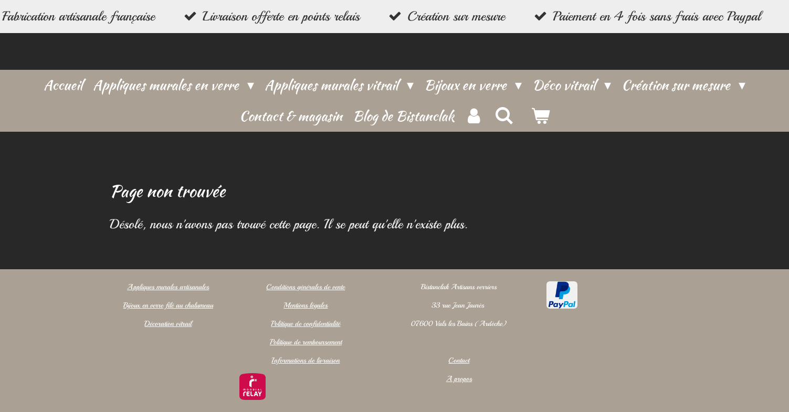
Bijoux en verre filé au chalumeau (168, 305)
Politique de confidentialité (305, 323)
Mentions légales (305, 305)
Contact (459, 360)
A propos (459, 378)
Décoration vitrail (168, 323)
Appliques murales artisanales (168, 286)
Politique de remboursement (306, 341)
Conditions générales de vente (305, 286)
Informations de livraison (305, 360)
